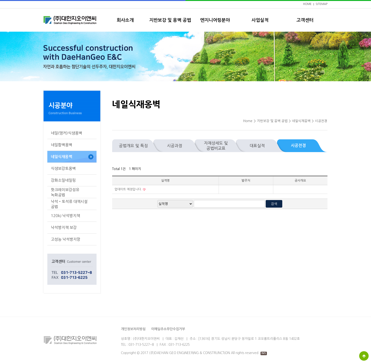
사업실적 (260, 20)
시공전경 (298, 146)
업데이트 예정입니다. (129, 189)
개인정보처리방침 (133, 329)
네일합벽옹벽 (61, 145)
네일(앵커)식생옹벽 (66, 133)
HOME (307, 4)
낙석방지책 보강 (64, 227)
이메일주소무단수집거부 (168, 329)
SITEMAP (321, 4)
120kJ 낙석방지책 (65, 216)
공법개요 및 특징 (133, 146)
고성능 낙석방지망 (65, 239)
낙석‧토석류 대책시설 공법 (69, 204)
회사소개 (125, 20)
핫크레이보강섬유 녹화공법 (65, 192)
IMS (263, 353)
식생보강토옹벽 (63, 168)
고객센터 (305, 20)
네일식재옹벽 (61, 156)
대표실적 (257, 146)
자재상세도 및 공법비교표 (216, 145)
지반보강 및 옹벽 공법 (170, 20)
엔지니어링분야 (215, 20)
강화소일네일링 (63, 180)
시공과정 (174, 146)
